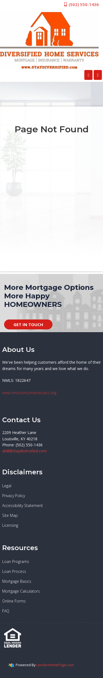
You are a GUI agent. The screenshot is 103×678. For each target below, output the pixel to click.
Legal (6, 485)
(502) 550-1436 (81, 4)
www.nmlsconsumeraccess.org (29, 392)
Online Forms (14, 601)
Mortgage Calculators (21, 591)
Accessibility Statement (22, 505)
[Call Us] (88, 75)
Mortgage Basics (16, 581)
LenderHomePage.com (55, 664)
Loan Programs (15, 561)
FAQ (5, 610)
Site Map (10, 515)
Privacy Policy (13, 495)
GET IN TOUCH (28, 324)
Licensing (10, 525)
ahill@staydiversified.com (24, 450)
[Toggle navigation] (98, 75)
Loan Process (14, 571)
